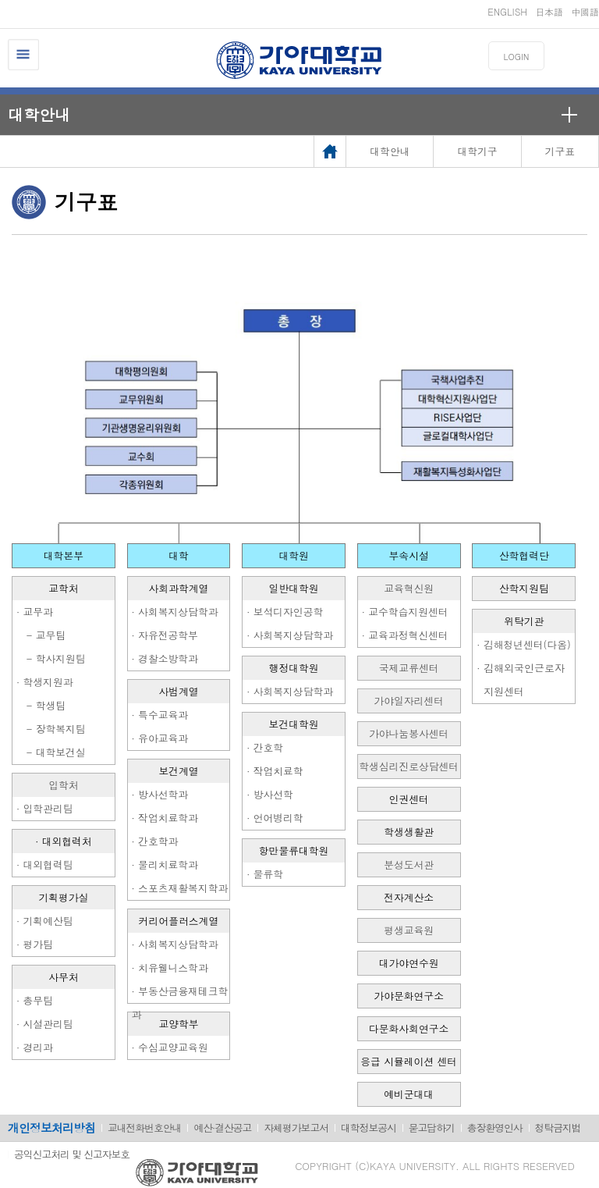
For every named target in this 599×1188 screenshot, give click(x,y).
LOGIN (517, 56)
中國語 (585, 11)
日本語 (549, 11)
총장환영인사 (495, 1127)
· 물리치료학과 (165, 864)
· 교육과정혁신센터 (405, 635)
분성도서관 (409, 864)
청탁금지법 (558, 1127)
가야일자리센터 (409, 700)
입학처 (63, 784)
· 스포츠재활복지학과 (180, 887)
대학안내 (39, 114)
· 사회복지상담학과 (175, 611)
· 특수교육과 (160, 714)
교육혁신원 (409, 588)
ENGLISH (507, 11)
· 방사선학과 (160, 794)
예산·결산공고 (222, 1127)
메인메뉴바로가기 (0, 0)
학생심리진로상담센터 (409, 766)
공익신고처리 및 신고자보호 (71, 1154)
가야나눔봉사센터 (408, 733)
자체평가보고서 (296, 1127)
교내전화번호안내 (144, 1127)
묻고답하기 (432, 1127)
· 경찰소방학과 (165, 658)
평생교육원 (409, 930)
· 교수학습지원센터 (405, 611)
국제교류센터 (409, 667)
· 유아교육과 (160, 738)
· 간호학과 (155, 841)
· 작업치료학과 (165, 817)
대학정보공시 (368, 1127)
